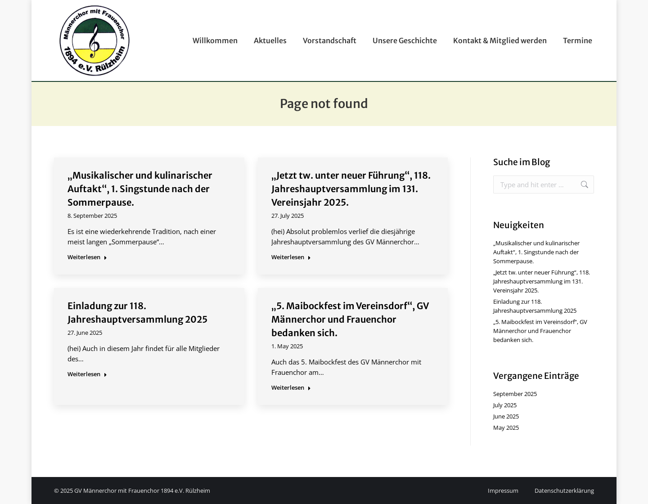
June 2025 (506, 416)
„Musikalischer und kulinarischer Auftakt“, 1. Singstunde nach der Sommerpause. (140, 189)
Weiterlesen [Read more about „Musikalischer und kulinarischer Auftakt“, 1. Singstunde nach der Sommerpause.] (87, 257)
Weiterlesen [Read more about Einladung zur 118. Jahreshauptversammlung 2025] (87, 374)
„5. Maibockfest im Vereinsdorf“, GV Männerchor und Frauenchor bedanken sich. (349, 319)
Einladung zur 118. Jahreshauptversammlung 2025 (534, 306)
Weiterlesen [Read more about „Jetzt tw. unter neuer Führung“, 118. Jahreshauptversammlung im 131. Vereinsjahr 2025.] (291, 257)
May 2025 (506, 427)
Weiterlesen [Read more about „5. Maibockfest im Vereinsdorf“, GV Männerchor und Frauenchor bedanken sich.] (291, 388)
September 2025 (515, 394)
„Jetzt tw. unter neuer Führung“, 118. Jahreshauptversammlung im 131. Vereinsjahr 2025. (351, 189)
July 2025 (505, 405)
